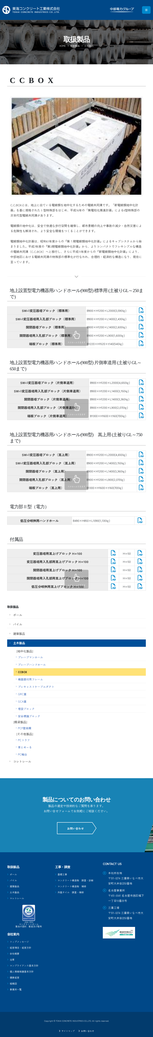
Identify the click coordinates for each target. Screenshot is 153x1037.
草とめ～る (25, 747)
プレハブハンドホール (32, 665)
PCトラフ (24, 740)
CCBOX (22, 672)
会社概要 (15, 952)
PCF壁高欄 (24, 728)
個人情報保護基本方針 (24, 969)
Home (62, 45)
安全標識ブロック (29, 716)
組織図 (14, 981)
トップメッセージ (21, 940)
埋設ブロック (26, 709)
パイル (17, 624)
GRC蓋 (22, 694)
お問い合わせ (76, 828)
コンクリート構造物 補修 (74, 890)
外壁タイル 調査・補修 (73, 896)
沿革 (12, 958)
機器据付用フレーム (30, 679)
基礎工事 (63, 874)
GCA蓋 (22, 701)
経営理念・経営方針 (22, 946)
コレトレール (22, 761)
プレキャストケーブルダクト (36, 687)
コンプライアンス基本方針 (26, 964)
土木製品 (19, 643)
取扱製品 (75, 45)
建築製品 (19, 633)
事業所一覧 (17, 987)
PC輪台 (22, 754)
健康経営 (15, 975)
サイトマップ (67, 1028)
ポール (17, 615)
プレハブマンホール (30, 657)
